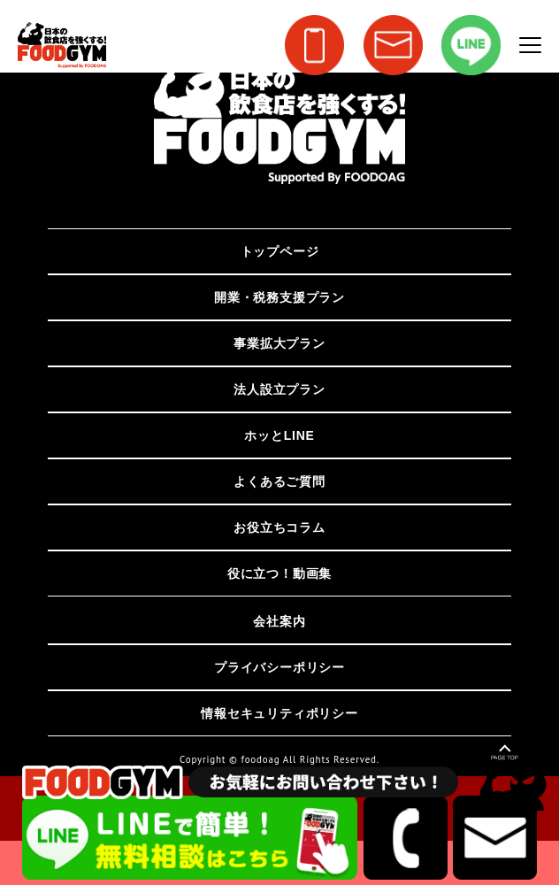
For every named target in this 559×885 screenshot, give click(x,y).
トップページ (280, 251)
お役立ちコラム (279, 527)
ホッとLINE (279, 435)
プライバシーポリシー (279, 667)
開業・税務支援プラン (279, 297)
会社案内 (279, 621)
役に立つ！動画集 (279, 573)
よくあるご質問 (279, 481)
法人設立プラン (279, 389)
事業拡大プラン (279, 343)
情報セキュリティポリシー (279, 713)
